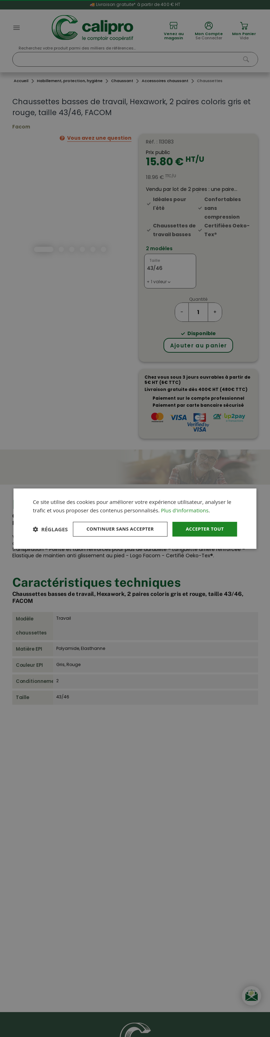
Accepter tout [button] (203, 522)
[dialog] (134, 518)
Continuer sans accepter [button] (115, 522)
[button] (50, 541)
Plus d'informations (184, 503)
